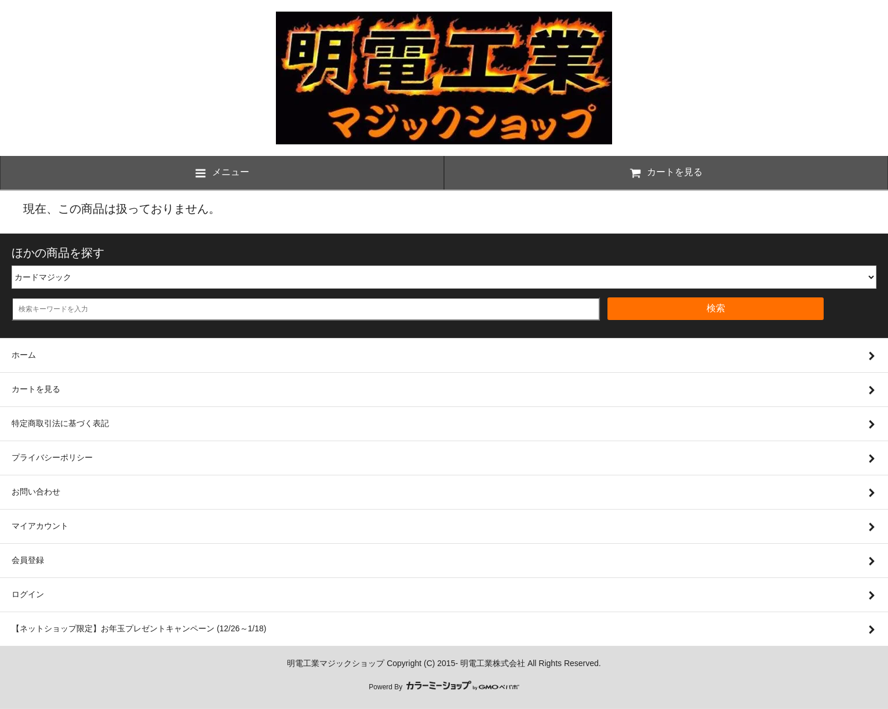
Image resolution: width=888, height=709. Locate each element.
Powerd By (444, 687)
